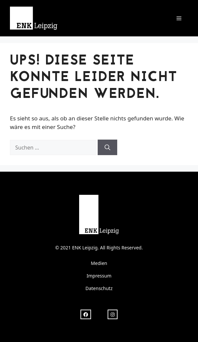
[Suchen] (107, 147)
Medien (99, 263)
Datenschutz (99, 288)
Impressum (99, 276)
